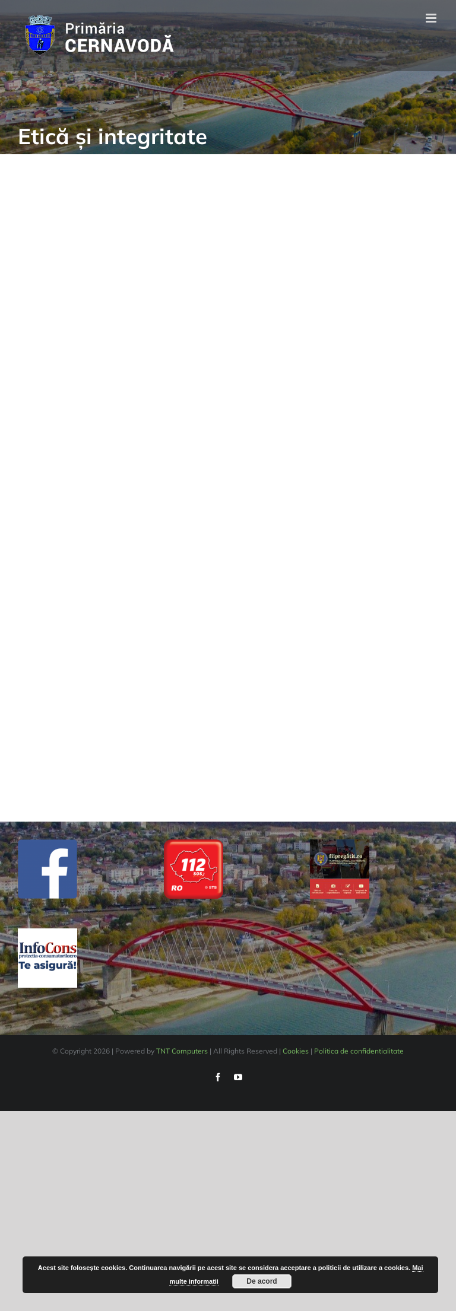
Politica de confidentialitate (359, 1050)
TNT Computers (182, 1050)
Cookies (296, 1050)
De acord (261, 1281)
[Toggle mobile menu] (432, 18)
